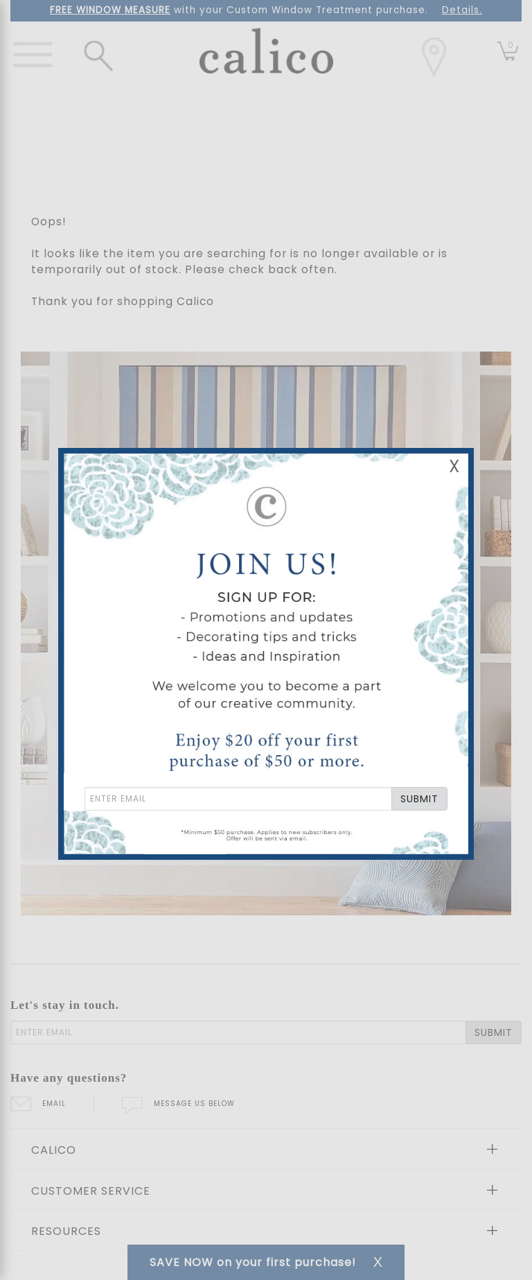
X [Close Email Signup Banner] (454, 466)
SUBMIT (419, 799)
